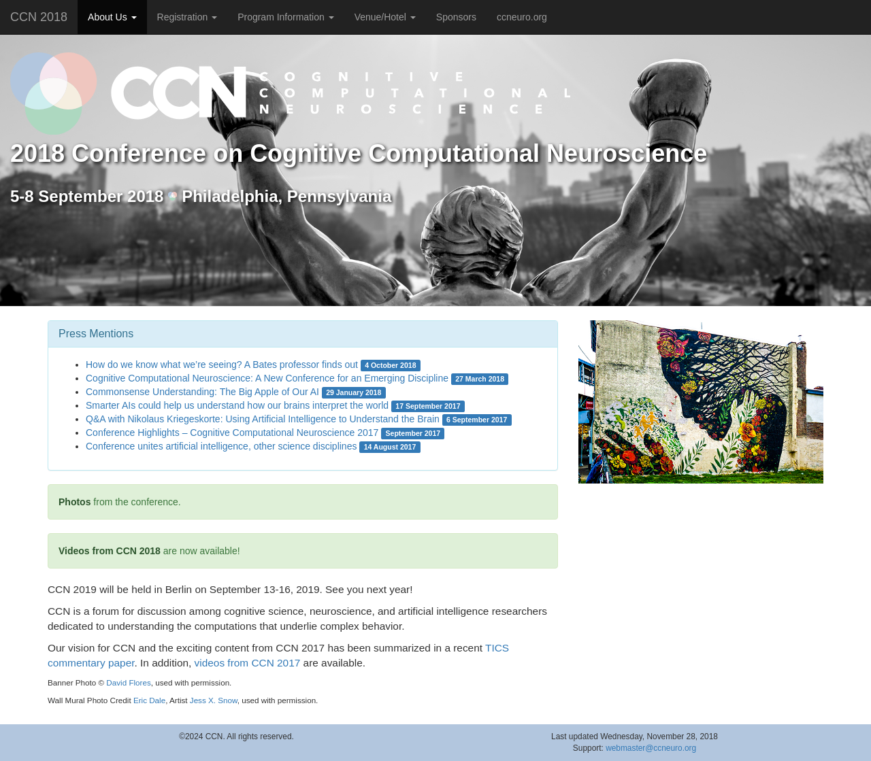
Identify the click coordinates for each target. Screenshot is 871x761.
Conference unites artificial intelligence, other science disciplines (221, 446)
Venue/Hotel (385, 17)
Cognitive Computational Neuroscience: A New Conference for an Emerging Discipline (267, 378)
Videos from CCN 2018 (110, 550)
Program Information (285, 17)
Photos (75, 501)
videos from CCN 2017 (248, 663)
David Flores (128, 682)
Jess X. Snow (213, 700)
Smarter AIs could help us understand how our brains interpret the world (237, 405)
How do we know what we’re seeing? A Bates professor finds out (222, 364)
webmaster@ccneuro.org (651, 748)
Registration (187, 17)
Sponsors (456, 17)
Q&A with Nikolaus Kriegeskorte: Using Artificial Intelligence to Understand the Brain (263, 418)
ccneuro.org (522, 17)
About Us (112, 17)
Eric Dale (149, 700)
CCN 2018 (38, 17)
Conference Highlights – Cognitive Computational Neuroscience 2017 (232, 432)
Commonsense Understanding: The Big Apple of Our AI (202, 391)
